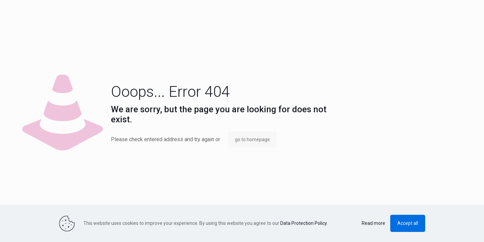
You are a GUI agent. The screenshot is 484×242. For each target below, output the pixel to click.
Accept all (407, 223)
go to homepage (252, 139)
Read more (373, 223)
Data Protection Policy (303, 223)
